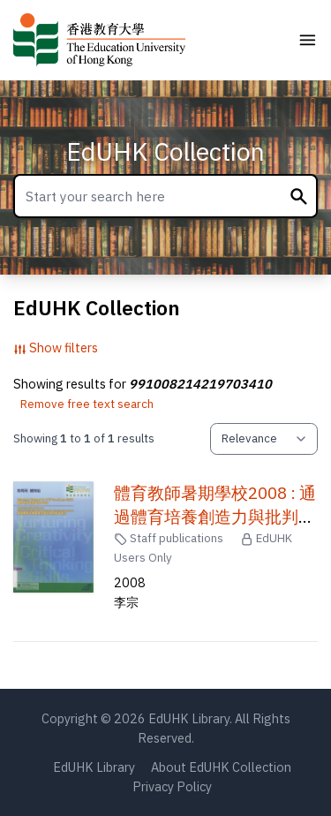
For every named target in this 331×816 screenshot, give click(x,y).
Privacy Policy (172, 786)
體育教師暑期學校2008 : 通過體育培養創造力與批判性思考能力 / (215, 516)
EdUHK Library (94, 767)
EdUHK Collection (165, 151)
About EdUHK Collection (221, 767)
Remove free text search (87, 404)
